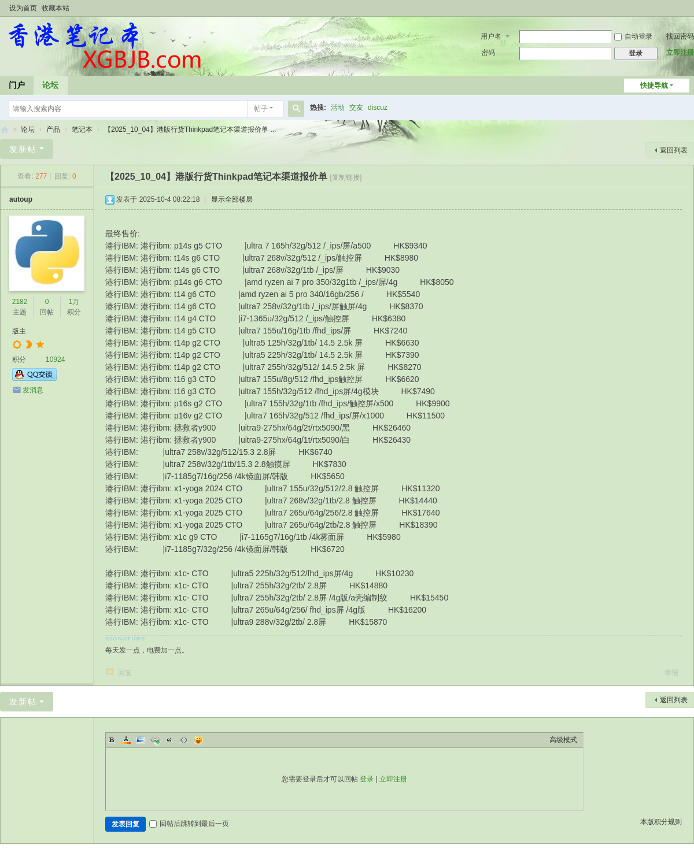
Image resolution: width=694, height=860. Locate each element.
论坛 (50, 85)
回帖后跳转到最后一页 (189, 824)
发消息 (33, 390)
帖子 (261, 109)
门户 (17, 85)
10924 (55, 359)
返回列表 (674, 150)
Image (140, 740)
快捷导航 (654, 85)
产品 (53, 129)
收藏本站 (55, 8)
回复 (125, 673)
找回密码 (680, 36)
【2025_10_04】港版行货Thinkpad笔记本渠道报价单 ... (190, 129)
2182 (20, 302)
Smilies (198, 740)
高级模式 (563, 740)
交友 (356, 107)
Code (184, 740)
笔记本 (82, 129)
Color (126, 740)
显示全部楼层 (232, 199)
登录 (367, 779)
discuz (377, 107)
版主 (19, 331)
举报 (671, 673)
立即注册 (680, 53)
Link (155, 740)
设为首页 (23, 8)
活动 (338, 107)
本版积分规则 (661, 822)
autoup (20, 199)
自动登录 (633, 36)
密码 (488, 53)
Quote (169, 740)
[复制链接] (346, 177)
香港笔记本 (4, 129)
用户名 (491, 36)
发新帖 (23, 149)
